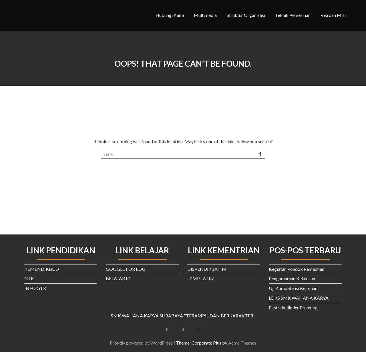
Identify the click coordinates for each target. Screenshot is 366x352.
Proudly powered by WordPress (141, 342)
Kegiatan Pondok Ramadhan (296, 269)
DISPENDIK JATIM (206, 269)
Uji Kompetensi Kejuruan (293, 288)
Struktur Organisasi (246, 15)
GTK (29, 278)
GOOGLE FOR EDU (125, 269)
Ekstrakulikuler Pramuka (293, 307)
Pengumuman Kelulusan (292, 278)
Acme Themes (242, 342)
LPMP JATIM (201, 278)
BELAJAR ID (118, 278)
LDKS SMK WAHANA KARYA (299, 298)
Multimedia (205, 15)
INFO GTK (35, 288)
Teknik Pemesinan (293, 15)
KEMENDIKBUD (41, 269)
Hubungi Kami (170, 15)
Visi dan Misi (333, 15)
